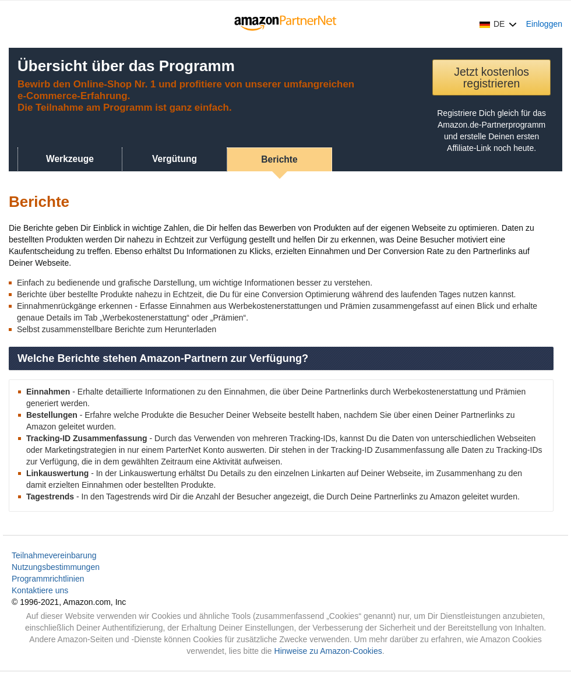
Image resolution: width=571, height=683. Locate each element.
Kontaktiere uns (40, 590)
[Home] (286, 24)
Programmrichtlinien (48, 578)
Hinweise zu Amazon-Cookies (328, 651)
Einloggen (544, 24)
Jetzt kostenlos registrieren (491, 77)
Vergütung (174, 159)
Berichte (279, 159)
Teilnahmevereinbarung (54, 555)
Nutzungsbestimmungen (56, 567)
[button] (498, 24)
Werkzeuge (70, 159)
